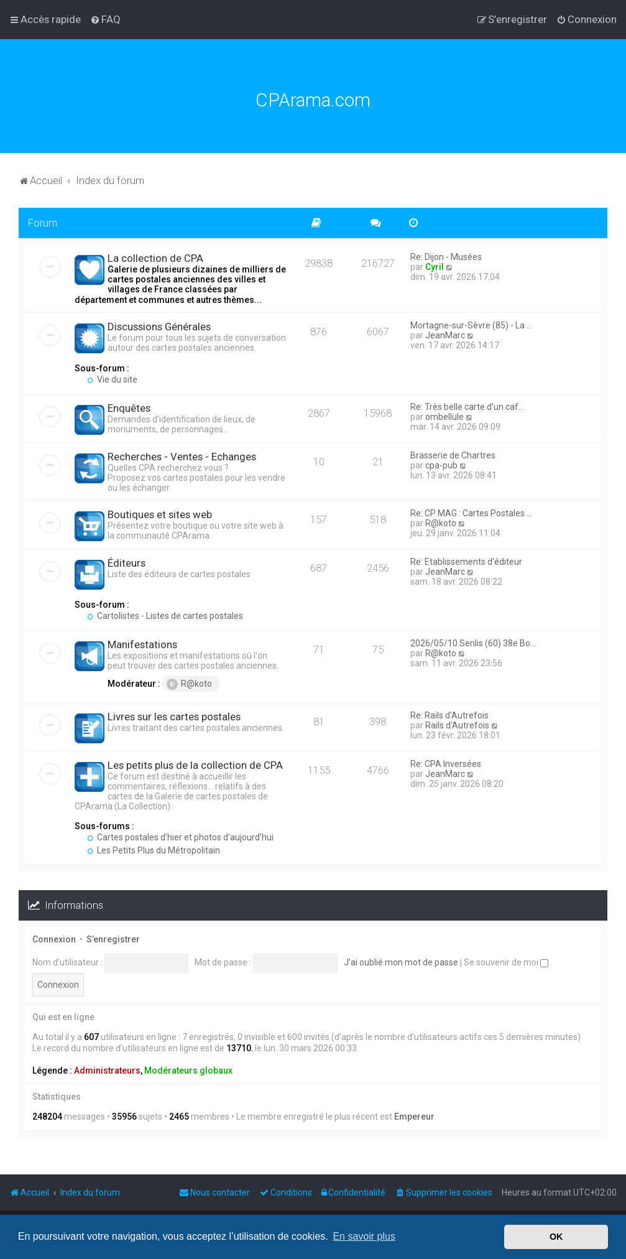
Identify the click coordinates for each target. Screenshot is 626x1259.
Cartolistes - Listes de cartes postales (165, 616)
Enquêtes (129, 408)
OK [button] (556, 1237)
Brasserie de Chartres (452, 455)
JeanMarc (445, 335)
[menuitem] (105, 19)
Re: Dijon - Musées (446, 257)
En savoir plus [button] (364, 1236)
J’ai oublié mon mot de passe (401, 962)
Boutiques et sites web (160, 514)
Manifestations (142, 644)
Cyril (434, 267)
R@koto (440, 523)
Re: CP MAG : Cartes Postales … (471, 513)
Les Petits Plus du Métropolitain (153, 850)
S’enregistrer (113, 939)
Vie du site (112, 379)
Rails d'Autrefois (457, 725)
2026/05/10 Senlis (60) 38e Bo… (473, 643)
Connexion (54, 939)
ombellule (444, 417)
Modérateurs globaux (188, 1070)
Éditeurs (126, 563)
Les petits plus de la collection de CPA (195, 765)
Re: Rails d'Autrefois (449, 715)
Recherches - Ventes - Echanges (182, 456)
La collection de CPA (155, 258)
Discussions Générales (159, 326)
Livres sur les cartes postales (174, 716)
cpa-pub (441, 465)
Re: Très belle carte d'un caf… (467, 407)
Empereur (414, 1117)
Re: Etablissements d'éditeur (466, 562)
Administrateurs (107, 1070)
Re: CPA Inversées (445, 764)
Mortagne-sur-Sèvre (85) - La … (471, 325)
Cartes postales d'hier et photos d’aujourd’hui (180, 837)
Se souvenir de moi (506, 962)
